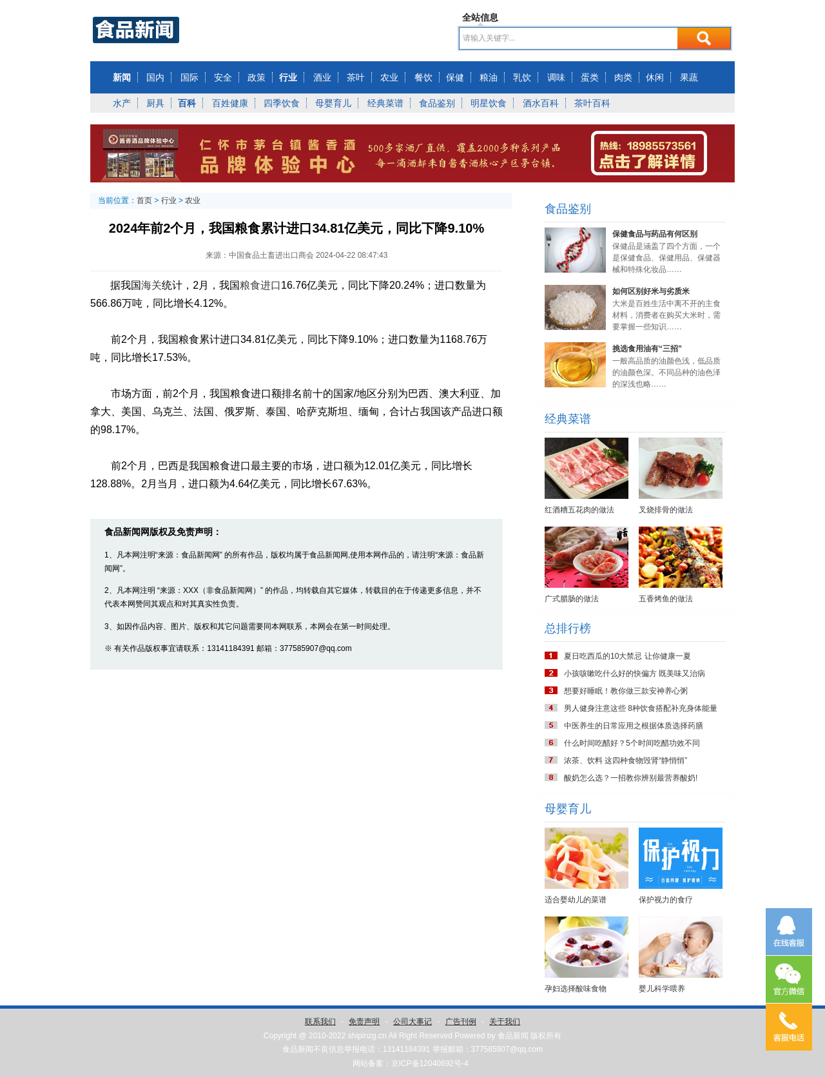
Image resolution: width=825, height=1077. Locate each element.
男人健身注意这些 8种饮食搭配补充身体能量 (640, 708)
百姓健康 (230, 103)
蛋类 (590, 77)
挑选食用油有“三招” (647, 348)
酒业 (322, 77)
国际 (189, 77)
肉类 (623, 77)
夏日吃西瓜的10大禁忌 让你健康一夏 (627, 656)
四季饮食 (282, 103)
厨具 (155, 103)
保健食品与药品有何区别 (654, 233)
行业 (288, 77)
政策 (257, 77)
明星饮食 (489, 103)
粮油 (489, 77)
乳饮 (522, 77)
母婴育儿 (333, 103)
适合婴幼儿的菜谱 (576, 899)
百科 (187, 103)
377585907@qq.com (507, 1049)
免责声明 (364, 1021)
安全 (223, 77)
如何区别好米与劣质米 (651, 291)
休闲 (655, 77)
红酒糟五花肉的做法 (579, 509)
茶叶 (356, 77)
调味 (556, 77)
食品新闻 (513, 1035)
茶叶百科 (592, 103)
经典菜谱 (385, 103)
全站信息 (480, 17)
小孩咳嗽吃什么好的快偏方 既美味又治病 (634, 673)
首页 (144, 200)
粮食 (250, 285)
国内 (155, 77)
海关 (151, 285)
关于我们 (504, 1021)
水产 (122, 103)
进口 (270, 285)
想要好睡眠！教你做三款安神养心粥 (626, 690)
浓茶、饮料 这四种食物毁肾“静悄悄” (625, 760)
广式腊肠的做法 (572, 598)
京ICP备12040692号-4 (430, 1063)
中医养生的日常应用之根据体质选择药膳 (633, 725)
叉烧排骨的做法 (666, 509)
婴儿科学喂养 (662, 988)
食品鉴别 (437, 103)
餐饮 (423, 77)
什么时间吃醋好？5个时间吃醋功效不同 (632, 743)
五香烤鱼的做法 (666, 598)
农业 (389, 77)
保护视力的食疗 (666, 899)
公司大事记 (412, 1021)
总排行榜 (568, 628)
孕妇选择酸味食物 (576, 988)
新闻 (122, 77)
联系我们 (320, 1021)
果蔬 (689, 77)
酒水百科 (541, 103)
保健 (455, 77)
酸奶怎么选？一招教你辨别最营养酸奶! (630, 777)
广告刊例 (460, 1021)
